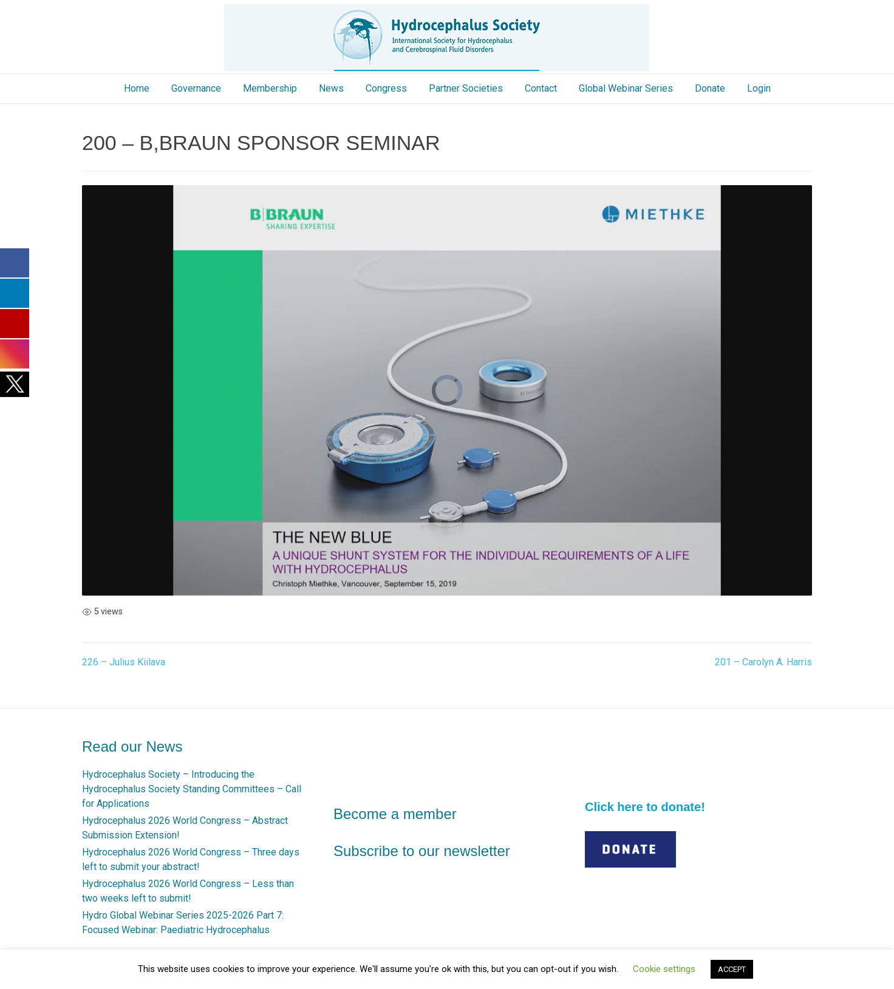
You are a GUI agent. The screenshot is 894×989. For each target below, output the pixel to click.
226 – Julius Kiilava (123, 662)
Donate (710, 88)
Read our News (132, 746)
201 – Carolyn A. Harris (763, 662)
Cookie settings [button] (664, 969)
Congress (386, 88)
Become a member (395, 814)
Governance (196, 88)
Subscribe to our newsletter (421, 851)
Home (136, 88)
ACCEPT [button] (732, 969)
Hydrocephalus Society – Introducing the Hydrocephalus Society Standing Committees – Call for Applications (191, 789)
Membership (270, 88)
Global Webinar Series (626, 88)
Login (759, 88)
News (331, 88)
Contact (541, 88)
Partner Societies (466, 88)
